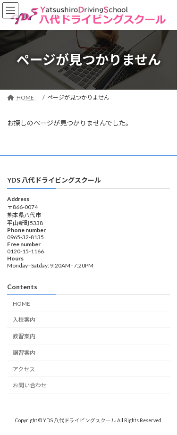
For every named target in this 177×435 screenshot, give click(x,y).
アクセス (24, 369)
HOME (24, 303)
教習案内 (24, 336)
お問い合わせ (30, 385)
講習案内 (24, 352)
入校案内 (24, 319)
